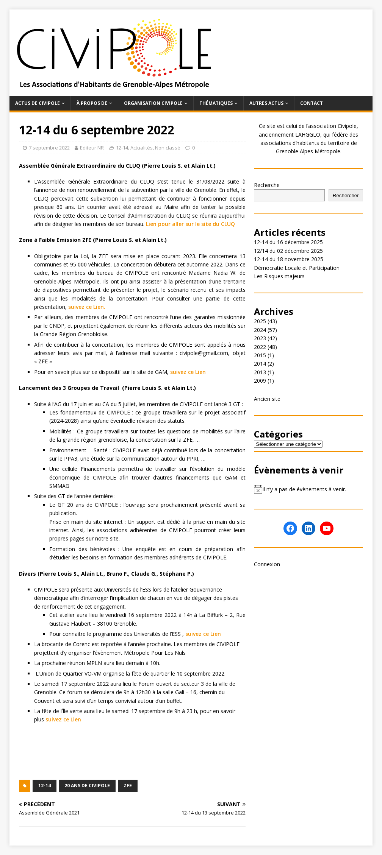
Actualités (141, 147)
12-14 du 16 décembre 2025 (288, 242)
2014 (260, 363)
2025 (260, 321)
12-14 (122, 147)
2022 (260, 346)
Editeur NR (92, 147)
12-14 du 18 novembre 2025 (288, 259)
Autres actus (266, 103)
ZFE (128, 785)
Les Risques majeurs (279, 276)
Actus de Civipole (37, 103)
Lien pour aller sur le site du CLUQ (190, 223)
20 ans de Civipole (87, 785)
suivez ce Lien (188, 371)
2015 (260, 355)
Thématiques (216, 103)
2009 (260, 380)
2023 (260, 338)
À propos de (92, 103)
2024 (260, 329)
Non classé (167, 147)
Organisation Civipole (153, 103)
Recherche (267, 184)
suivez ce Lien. (86, 306)
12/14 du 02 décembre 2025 (288, 250)
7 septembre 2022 (49, 147)
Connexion (267, 564)
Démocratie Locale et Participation (297, 267)
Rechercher (346, 195)
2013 (260, 372)
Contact (311, 103)
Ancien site (267, 398)
